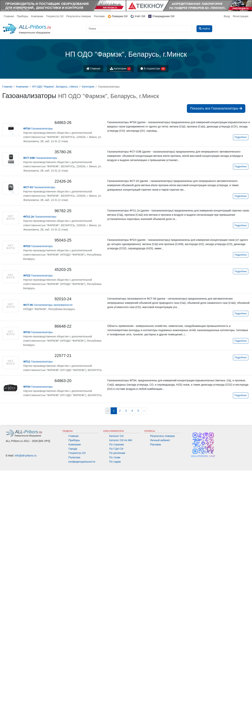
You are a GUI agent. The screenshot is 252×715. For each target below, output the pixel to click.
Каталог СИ (116, 680)
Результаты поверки (78, 16)
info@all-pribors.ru (26, 700)
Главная (9, 16)
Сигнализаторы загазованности (48, 304)
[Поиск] (139, 28)
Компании (37, 16)
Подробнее (241, 137)
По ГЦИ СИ (116, 693)
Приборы (22, 16)
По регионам (117, 697)
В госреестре (153, 69)
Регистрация (240, 16)
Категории (120, 69)
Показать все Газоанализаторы (216, 108)
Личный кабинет (160, 685)
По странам (116, 689)
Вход (227, 16)
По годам (115, 706)
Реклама (99, 16)
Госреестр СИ (54, 16)
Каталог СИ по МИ (120, 685)
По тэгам (114, 702)
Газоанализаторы (38, 128)
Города (72, 693)
